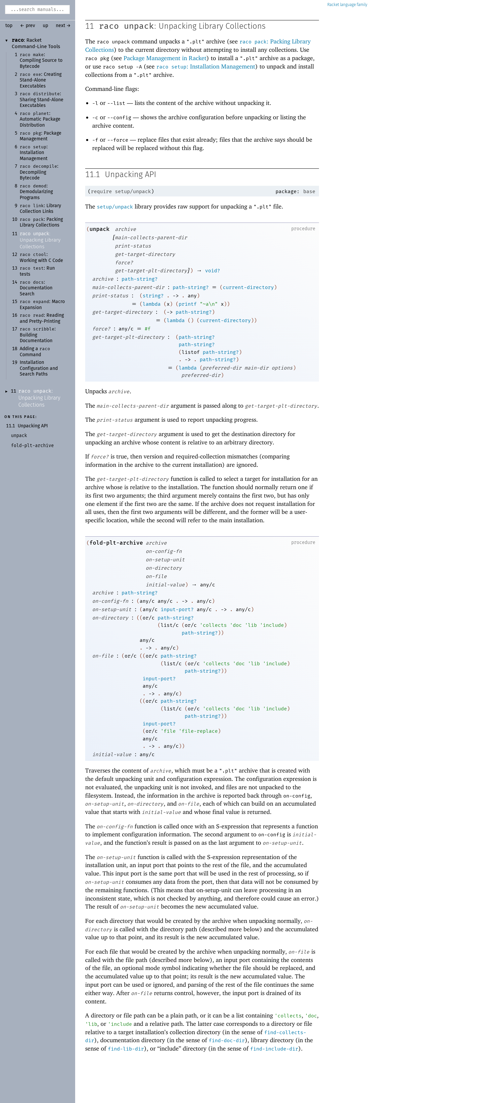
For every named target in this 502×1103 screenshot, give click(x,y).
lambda (152, 304)
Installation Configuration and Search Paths (39, 368)
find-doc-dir (227, 1041)
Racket (347, 5)
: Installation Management (34, 153)
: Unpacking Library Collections (40, 240)
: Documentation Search (36, 288)
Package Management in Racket (165, 57)
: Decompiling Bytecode (39, 172)
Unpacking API (33, 426)
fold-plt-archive (116, 543)
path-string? (140, 279)
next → (63, 25)
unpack (100, 229)
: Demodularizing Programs (36, 192)
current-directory (248, 287)
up (45, 25)
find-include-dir (274, 1049)
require (101, 191)
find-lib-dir (126, 1049)
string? (153, 296)
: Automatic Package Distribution (40, 119)
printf (188, 304)
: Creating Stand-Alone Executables (40, 80)
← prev (27, 25)
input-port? (177, 609)
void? (212, 271)
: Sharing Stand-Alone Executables (41, 100)
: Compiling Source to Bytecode (41, 60)
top (8, 25)
